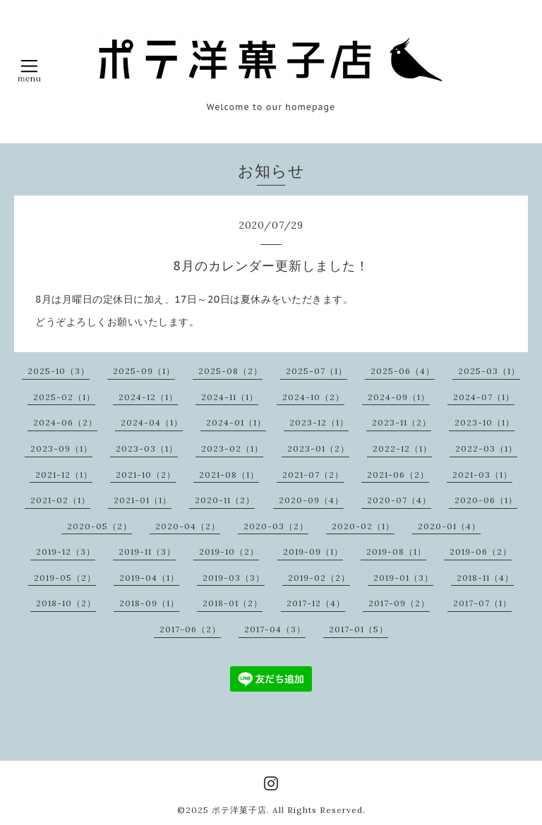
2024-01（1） (236, 422)
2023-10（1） (484, 422)
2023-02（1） (232, 448)
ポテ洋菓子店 (239, 810)
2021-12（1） (63, 474)
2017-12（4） (316, 603)
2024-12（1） (148, 397)
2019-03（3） (234, 577)
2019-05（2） (65, 577)
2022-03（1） (486, 448)
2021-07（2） (313, 474)
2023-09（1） (61, 448)
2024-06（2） (65, 422)
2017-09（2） (399, 603)
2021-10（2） (146, 474)
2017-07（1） (482, 603)
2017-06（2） (190, 629)
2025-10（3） (59, 371)
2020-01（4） (449, 526)
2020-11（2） (225, 500)
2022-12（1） (402, 448)
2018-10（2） (66, 603)
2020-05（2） (99, 526)
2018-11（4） (485, 577)
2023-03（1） (147, 448)
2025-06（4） (403, 371)
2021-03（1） (482, 474)
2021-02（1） (60, 500)
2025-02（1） (64, 397)
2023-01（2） (318, 448)
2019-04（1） (149, 577)
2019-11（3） (147, 551)
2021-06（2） (398, 474)
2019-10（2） (229, 551)
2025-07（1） (316, 371)
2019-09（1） (313, 551)
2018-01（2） (233, 603)
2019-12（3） (65, 551)
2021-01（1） (142, 500)
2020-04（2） (187, 526)
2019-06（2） (481, 551)
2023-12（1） (319, 422)
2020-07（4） (399, 500)
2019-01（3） (403, 577)
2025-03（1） (489, 371)
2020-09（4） (311, 500)
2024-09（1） (399, 397)
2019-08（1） (396, 551)
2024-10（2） (313, 397)
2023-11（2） (401, 422)
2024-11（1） (229, 397)
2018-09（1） (149, 603)
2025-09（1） (144, 371)
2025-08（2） (230, 371)
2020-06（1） (485, 500)
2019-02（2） (319, 577)
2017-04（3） (275, 629)
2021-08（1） (229, 474)
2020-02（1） (363, 526)
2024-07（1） (483, 397)
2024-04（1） (152, 422)
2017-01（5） (358, 629)
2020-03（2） (275, 526)
